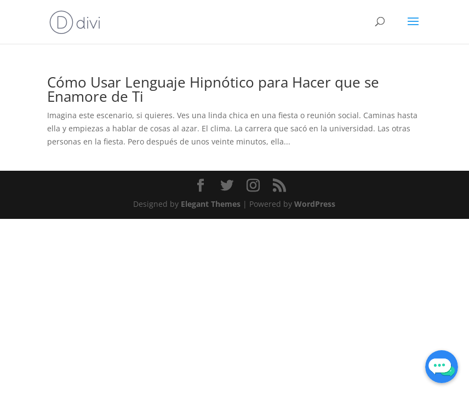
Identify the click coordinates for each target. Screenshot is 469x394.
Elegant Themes (211, 204)
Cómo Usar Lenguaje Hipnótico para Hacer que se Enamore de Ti (213, 89)
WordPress (314, 204)
